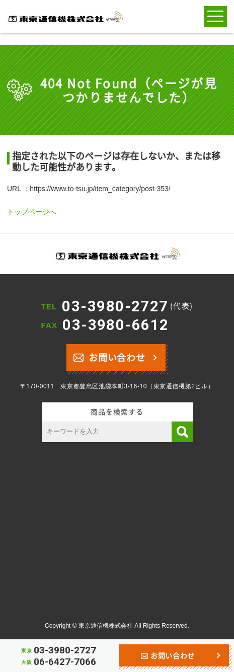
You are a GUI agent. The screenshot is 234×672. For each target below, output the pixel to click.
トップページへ (31, 212)
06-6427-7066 (65, 661)
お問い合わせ (109, 356)
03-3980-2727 (127, 306)
